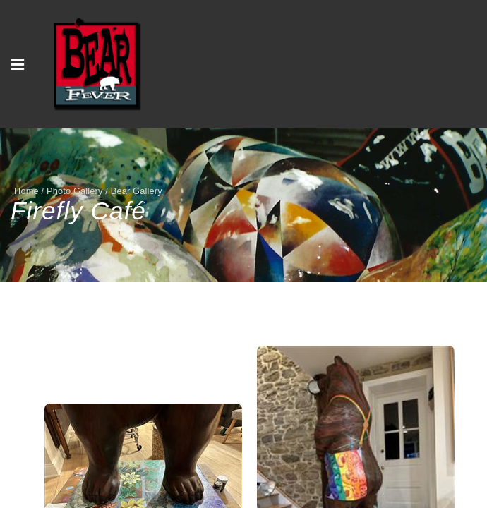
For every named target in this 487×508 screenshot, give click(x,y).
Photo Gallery (75, 191)
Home (26, 191)
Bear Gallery (136, 191)
